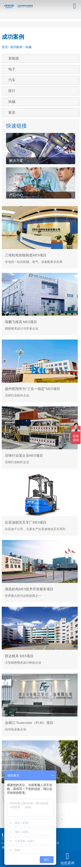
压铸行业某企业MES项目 (24, 455)
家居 (11, 112)
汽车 (11, 80)
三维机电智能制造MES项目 (26, 255)
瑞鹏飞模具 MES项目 (21, 322)
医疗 (11, 91)
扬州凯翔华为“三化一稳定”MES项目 (32, 389)
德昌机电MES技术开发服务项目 (29, 589)
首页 (5, 47)
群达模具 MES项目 (19, 656)
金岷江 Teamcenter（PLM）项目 (29, 723)
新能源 (13, 58)
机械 (28, 47)
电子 (11, 69)
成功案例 (16, 47)
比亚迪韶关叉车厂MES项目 (26, 522)
